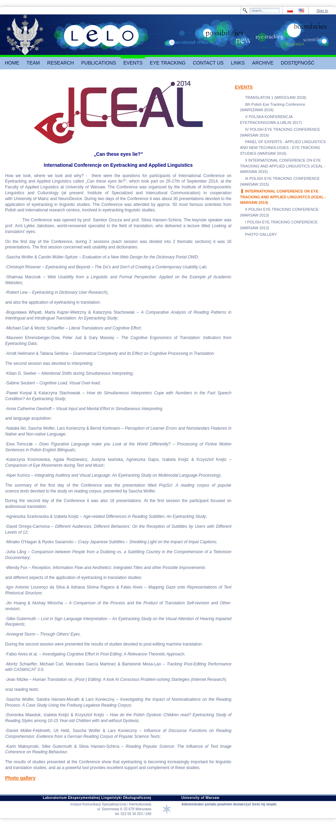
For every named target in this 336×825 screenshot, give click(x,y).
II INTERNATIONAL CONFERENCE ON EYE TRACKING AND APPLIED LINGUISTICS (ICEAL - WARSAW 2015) (282, 166)
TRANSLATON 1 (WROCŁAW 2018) (275, 97)
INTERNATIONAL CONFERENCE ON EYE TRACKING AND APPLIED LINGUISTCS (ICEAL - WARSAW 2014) (283, 197)
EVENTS (244, 87)
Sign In (322, 11)
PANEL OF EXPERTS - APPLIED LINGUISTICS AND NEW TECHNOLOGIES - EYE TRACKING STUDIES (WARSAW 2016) (283, 147)
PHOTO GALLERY (261, 234)
